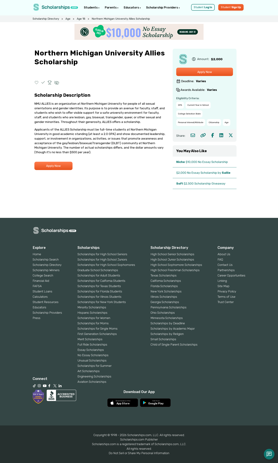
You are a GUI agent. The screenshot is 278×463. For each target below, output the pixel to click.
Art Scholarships (88, 371)
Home (37, 254)
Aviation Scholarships (91, 381)
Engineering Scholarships (94, 376)
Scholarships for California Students (101, 281)
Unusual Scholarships (92, 360)
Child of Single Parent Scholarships (174, 344)
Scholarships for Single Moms (97, 328)
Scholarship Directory (46, 18)
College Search (43, 275)
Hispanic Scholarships (92, 312)
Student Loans (42, 291)
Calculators (40, 296)
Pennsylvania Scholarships (169, 307)
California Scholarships (166, 281)
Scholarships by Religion (167, 334)
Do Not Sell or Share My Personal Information (139, 453)
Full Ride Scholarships (92, 344)
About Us (224, 254)
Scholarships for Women (93, 318)
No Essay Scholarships (93, 355)
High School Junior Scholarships (172, 259)
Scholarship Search (46, 259)
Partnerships (226, 270)
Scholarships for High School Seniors (102, 254)
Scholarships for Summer (94, 366)
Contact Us (225, 265)
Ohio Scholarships (163, 312)
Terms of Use (226, 296)
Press (36, 318)
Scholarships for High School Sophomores (106, 265)
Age (67, 18)
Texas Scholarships (164, 275)
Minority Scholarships (91, 307)
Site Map (223, 286)
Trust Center (226, 302)
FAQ (220, 259)
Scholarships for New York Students (101, 302)
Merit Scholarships (89, 339)
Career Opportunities (231, 275)
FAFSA (37, 286)
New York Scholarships (166, 291)
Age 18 (81, 18)
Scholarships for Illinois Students (99, 296)
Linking (222, 281)
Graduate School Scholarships (97, 270)
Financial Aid (41, 281)
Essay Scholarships (90, 350)
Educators (132, 7)
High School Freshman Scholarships (175, 270)
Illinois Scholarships (164, 296)
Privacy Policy (227, 291)
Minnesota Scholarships (167, 318)
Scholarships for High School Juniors (102, 259)
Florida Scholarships (164, 286)
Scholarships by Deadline (168, 323)
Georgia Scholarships (165, 302)
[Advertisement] (139, 206)
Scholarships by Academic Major (173, 328)
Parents (111, 7)
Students (91, 7)
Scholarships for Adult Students (98, 275)
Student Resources (46, 302)
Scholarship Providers (163, 7)
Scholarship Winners (46, 270)
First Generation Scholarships (97, 334)
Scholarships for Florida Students (99, 291)
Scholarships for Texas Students (99, 286)
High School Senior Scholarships (172, 254)
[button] (36, 82)
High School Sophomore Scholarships (176, 265)
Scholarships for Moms (93, 323)
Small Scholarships (163, 339)
